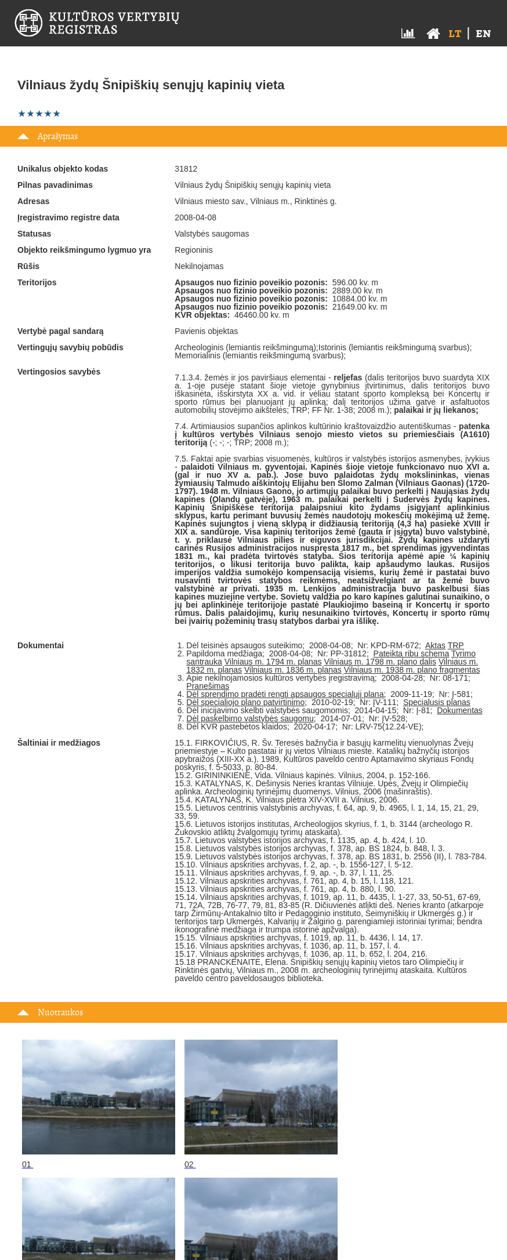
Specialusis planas (436, 702)
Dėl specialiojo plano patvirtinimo (245, 702)
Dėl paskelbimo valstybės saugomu (249, 718)
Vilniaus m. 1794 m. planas (273, 661)
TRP (456, 645)
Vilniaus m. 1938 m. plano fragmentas (412, 669)
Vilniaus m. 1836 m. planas (293, 669)
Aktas (435, 645)
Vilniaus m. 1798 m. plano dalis (380, 661)
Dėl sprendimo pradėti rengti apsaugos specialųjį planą (284, 694)
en (483, 33)
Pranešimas (207, 686)
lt (454, 33)
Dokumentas (460, 710)
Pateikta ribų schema (412, 653)
